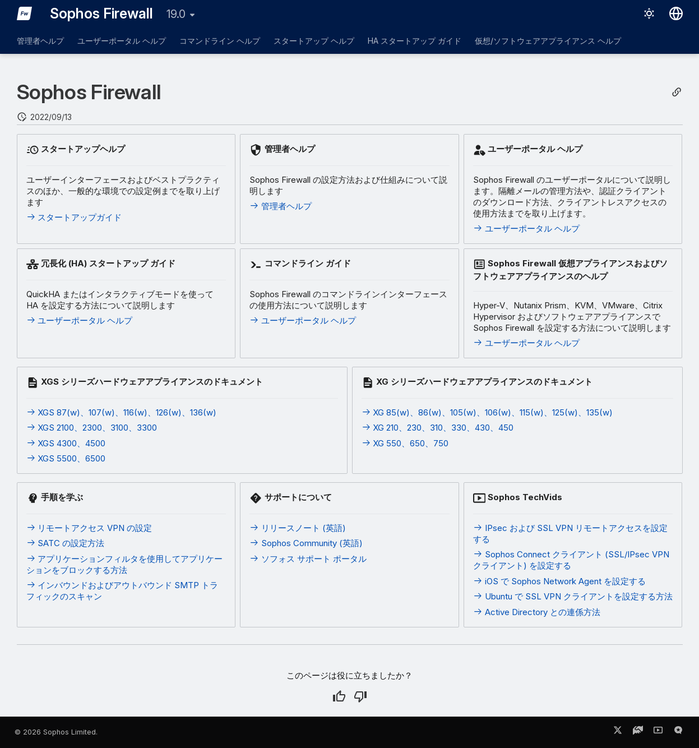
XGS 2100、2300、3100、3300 (92, 427)
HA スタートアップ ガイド (414, 40)
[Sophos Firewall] (24, 13)
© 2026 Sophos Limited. (56, 732)
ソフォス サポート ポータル (308, 558)
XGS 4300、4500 (66, 443)
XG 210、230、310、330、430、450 (438, 427)
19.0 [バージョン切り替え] (176, 14)
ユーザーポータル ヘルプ (121, 40)
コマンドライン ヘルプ (219, 40)
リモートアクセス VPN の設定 (89, 528)
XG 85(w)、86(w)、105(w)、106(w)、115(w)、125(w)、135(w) (487, 412)
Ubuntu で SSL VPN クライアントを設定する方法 (573, 596)
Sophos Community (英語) (306, 543)
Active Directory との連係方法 (536, 612)
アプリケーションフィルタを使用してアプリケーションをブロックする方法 (124, 564)
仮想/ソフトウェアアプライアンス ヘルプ (548, 40)
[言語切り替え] (676, 13)
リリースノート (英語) (297, 528)
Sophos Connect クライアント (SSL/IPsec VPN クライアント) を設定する (571, 560)
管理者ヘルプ (40, 40)
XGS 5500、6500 (66, 458)
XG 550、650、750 (405, 443)
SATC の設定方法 (65, 543)
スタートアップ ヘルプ (314, 40)
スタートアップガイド (74, 217)
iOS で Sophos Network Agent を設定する (559, 581)
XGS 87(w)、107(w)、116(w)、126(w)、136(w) (121, 412)
